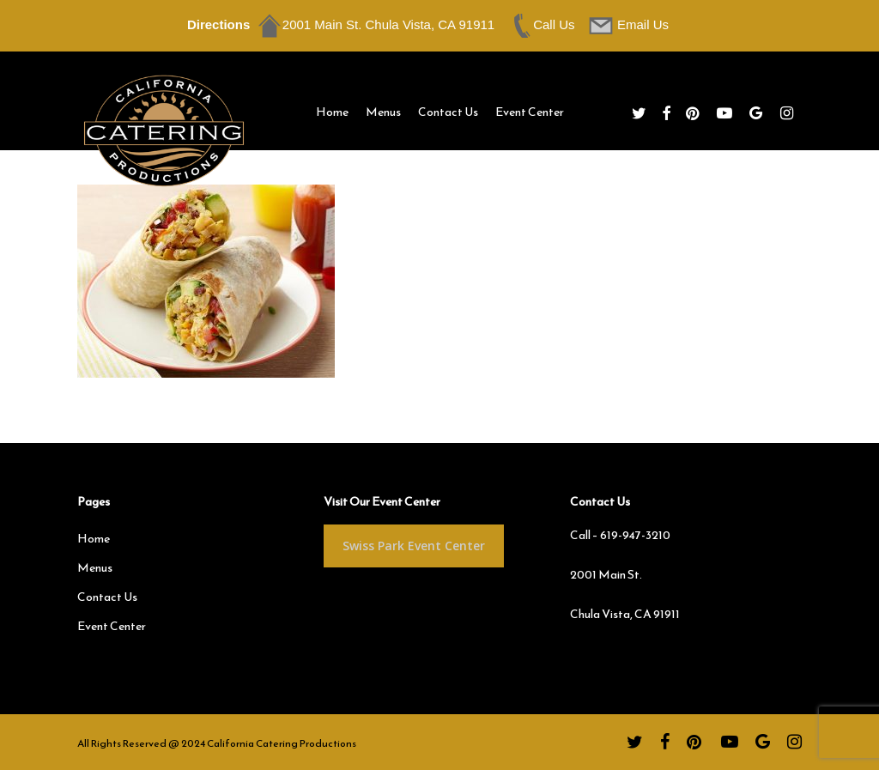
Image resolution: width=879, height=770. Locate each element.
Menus (94, 568)
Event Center (111, 626)
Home (93, 539)
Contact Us (107, 597)
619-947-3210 (635, 535)
